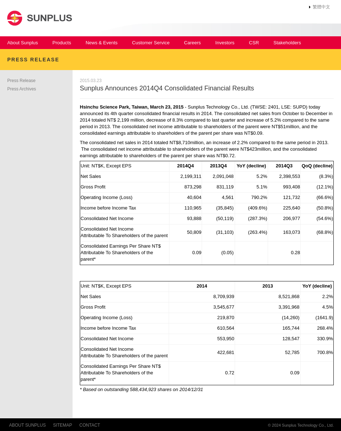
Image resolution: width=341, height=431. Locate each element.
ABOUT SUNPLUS (27, 425)
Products (62, 42)
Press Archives (21, 89)
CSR (254, 42)
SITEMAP (62, 425)
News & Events (102, 42)
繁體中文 (321, 6)
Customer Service (150, 42)
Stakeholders (287, 42)
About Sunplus (22, 42)
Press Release (21, 80)
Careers (192, 42)
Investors (225, 42)
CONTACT (89, 425)
